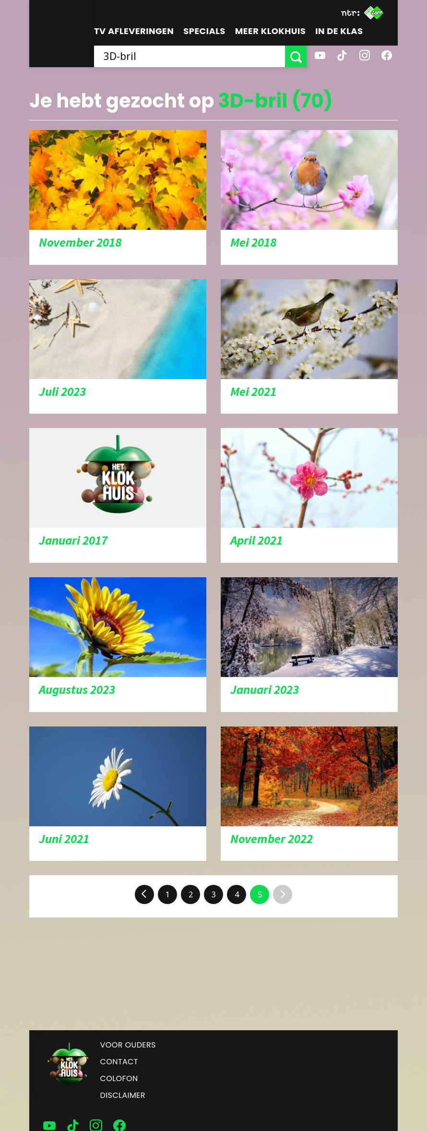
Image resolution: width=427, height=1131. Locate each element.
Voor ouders (128, 1044)
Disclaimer (122, 1095)
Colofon (119, 1078)
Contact (119, 1061)
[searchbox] (189, 56)
